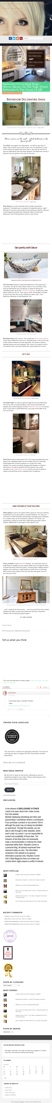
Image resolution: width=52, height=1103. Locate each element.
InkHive (22, 1101)
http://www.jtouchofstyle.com (19, 706)
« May (5, 1078)
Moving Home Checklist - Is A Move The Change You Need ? (30, 880)
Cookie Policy (8, 1087)
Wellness (25, 4)
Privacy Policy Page (10, 1092)
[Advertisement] (26, 230)
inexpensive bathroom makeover (18, 212)
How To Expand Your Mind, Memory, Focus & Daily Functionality (31, 901)
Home (4, 4)
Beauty (33, 4)
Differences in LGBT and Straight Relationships (27, 885)
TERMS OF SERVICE (10, 1095)
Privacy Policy (8, 1090)
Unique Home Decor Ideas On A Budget (20, 916)
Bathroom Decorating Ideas (24, 630)
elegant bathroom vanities (18, 469)
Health (18, 4)
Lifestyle (11, 4)
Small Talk (5, 8)
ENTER (10, 790)
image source (41, 127)
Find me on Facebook (14, 762)
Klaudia (19, 92)
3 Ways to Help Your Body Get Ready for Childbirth (28, 874)
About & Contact (16, 8)
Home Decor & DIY (43, 4)
